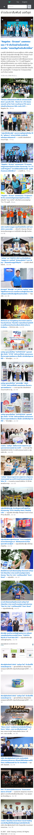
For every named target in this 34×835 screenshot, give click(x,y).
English (24, 2)
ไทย (18, 2)
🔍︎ (29, 7)
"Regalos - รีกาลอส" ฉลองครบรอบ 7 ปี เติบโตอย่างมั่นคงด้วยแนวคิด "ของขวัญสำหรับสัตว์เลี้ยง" (17, 45)
